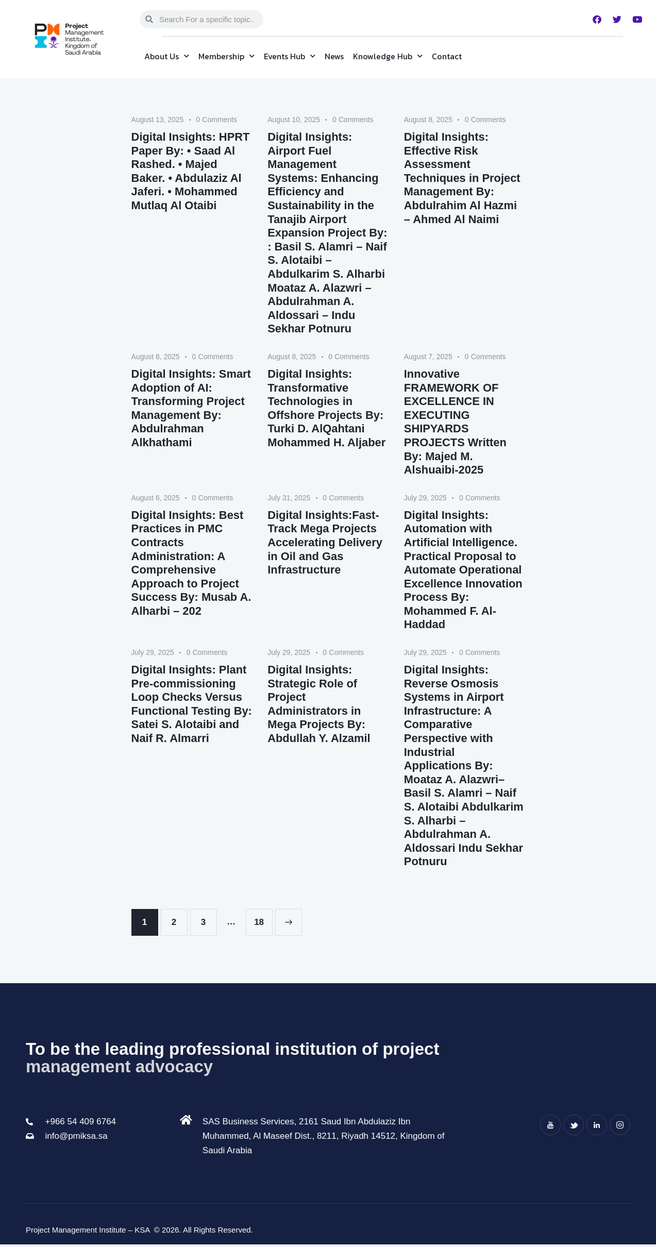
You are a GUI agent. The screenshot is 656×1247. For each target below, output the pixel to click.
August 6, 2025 (155, 499)
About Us (166, 56)
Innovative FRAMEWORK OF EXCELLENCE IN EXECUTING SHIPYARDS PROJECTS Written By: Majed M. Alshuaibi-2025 (455, 423)
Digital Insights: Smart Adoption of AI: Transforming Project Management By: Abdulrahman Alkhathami (191, 409)
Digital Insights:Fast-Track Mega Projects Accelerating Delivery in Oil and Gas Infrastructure (325, 544)
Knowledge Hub (388, 56)
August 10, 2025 (293, 119)
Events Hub (289, 56)
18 (263, 921)
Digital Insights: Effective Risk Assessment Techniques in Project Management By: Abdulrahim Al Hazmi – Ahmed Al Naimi (462, 178)
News (334, 56)
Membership (226, 56)
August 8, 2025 (428, 119)
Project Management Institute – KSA (89, 1232)
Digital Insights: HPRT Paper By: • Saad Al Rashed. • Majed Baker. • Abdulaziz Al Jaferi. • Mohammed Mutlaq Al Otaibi (190, 171)
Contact (447, 56)
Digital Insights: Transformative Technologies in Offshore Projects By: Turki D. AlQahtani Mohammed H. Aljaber (326, 409)
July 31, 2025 (288, 499)
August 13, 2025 (157, 119)
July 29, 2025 (425, 499)
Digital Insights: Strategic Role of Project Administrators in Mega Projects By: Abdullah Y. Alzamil (319, 706)
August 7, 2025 (428, 357)
